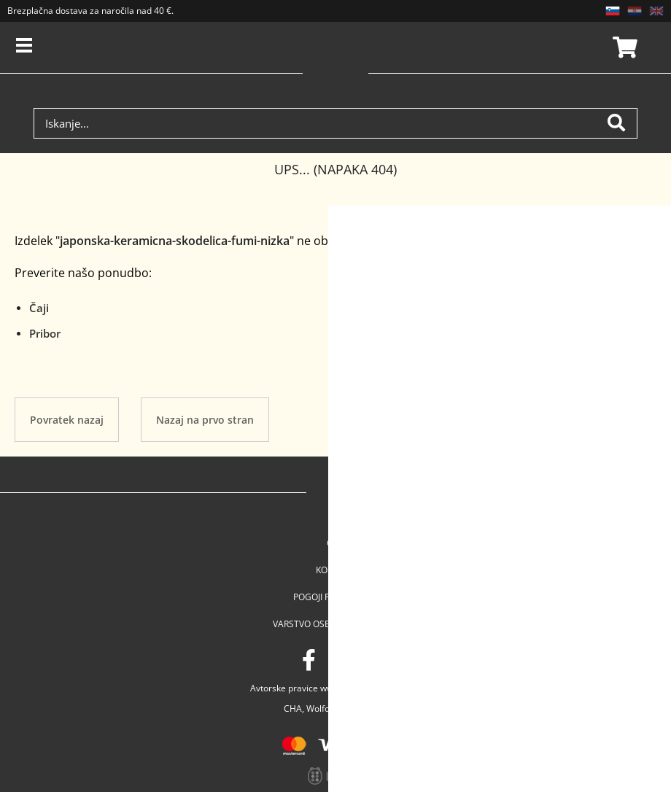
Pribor (45, 333)
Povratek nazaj (67, 420)
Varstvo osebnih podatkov (336, 624)
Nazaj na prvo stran (205, 420)
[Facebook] (309, 660)
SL (612, 11)
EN (656, 11)
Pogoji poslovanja (335, 597)
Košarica (622, 47)
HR (634, 11)
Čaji (39, 307)
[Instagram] (339, 660)
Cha (336, 543)
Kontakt (335, 570)
